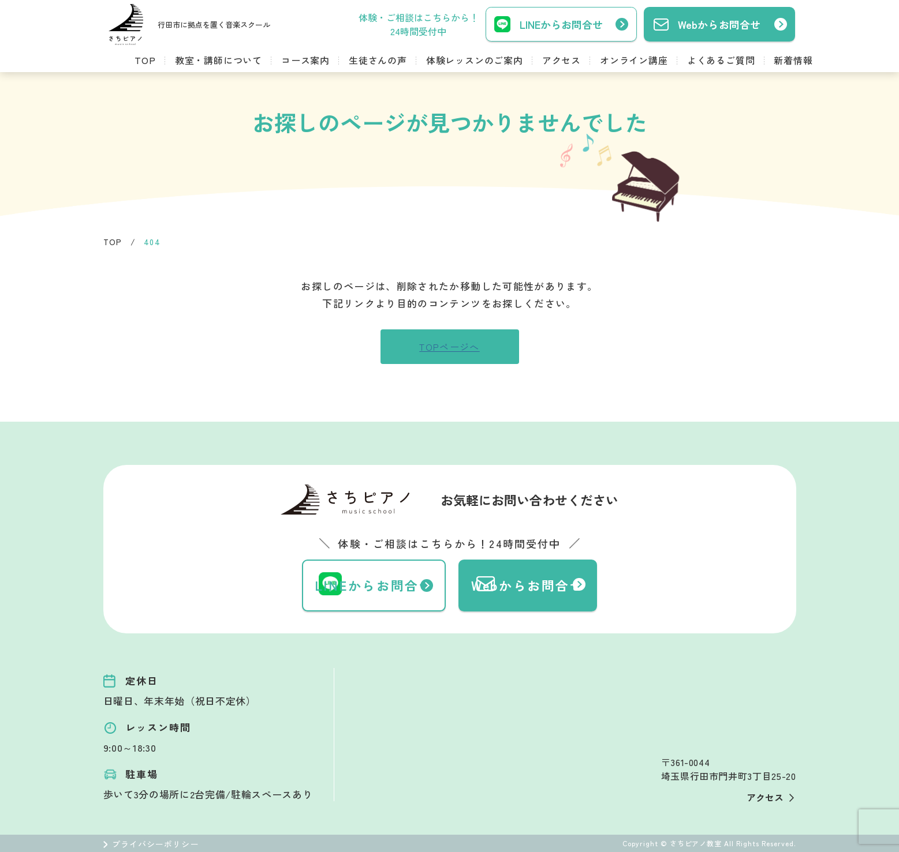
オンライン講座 (634, 60)
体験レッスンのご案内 (474, 60)
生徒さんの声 (378, 60)
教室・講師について (218, 60)
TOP (145, 60)
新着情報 (793, 60)
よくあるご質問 (721, 60)
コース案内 (305, 60)
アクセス (561, 60)
